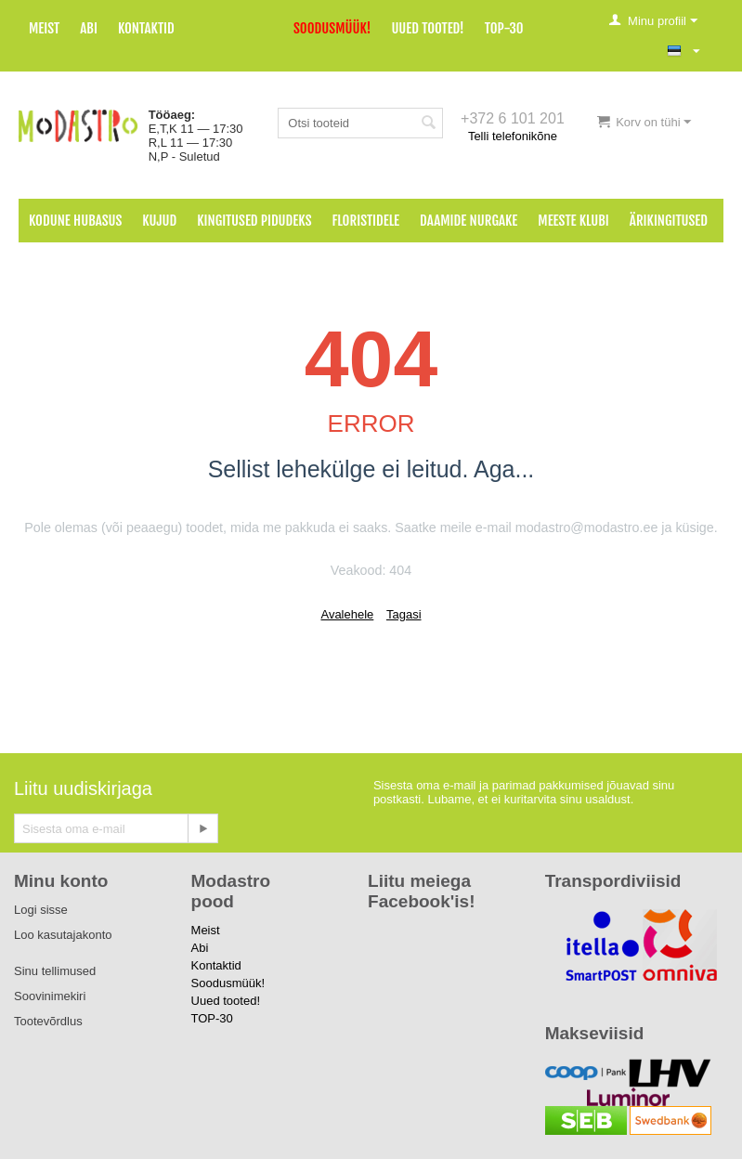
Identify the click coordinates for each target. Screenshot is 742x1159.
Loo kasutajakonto (63, 935)
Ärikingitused (669, 220)
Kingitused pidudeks (254, 220)
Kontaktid (146, 28)
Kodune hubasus (75, 220)
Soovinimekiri (49, 996)
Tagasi (404, 614)
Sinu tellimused (55, 971)
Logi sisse (41, 910)
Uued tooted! (427, 28)
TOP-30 (504, 28)
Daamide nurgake (468, 220)
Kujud (159, 220)
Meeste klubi (573, 220)
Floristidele (366, 220)
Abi (89, 28)
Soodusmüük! (332, 28)
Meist (44, 28)
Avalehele (346, 614)
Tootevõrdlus (48, 1021)
